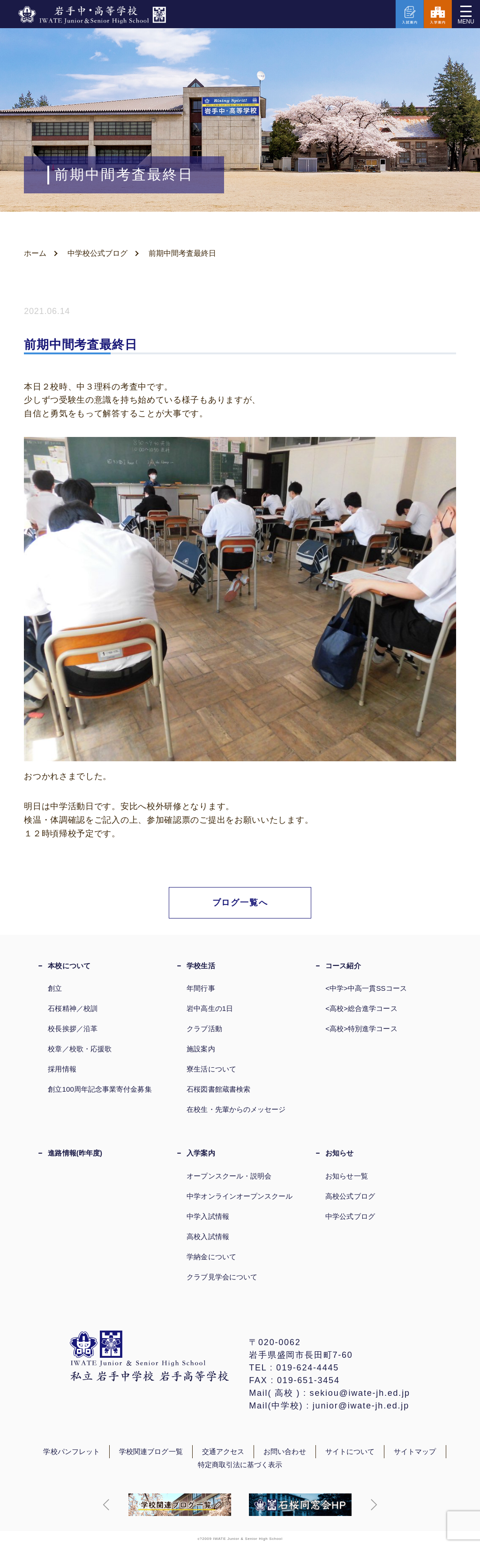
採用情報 (62, 1069)
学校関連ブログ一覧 (151, 1451)
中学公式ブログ (350, 1216)
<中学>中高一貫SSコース (366, 988)
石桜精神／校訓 (73, 1008)
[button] (106, 1504)
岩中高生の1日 (210, 1008)
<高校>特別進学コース (361, 1029)
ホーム (35, 253)
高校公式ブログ (350, 1196)
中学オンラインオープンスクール (239, 1196)
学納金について (211, 1257)
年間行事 (201, 988)
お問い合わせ (284, 1451)
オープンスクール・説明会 (229, 1176)
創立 (55, 988)
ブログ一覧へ (240, 902)
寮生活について (211, 1069)
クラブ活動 (204, 1029)
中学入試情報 (208, 1216)
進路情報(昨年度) (75, 1153)
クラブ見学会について (222, 1277)
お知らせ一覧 (346, 1176)
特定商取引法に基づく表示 (240, 1465)
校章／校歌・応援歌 (80, 1049)
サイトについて (350, 1451)
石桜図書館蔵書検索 (218, 1089)
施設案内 (201, 1049)
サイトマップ (415, 1451)
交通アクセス (223, 1451)
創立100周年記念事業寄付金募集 (99, 1089)
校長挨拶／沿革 (73, 1029)
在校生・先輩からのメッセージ (236, 1109)
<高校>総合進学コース (361, 1008)
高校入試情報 (208, 1236)
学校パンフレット (71, 1451)
